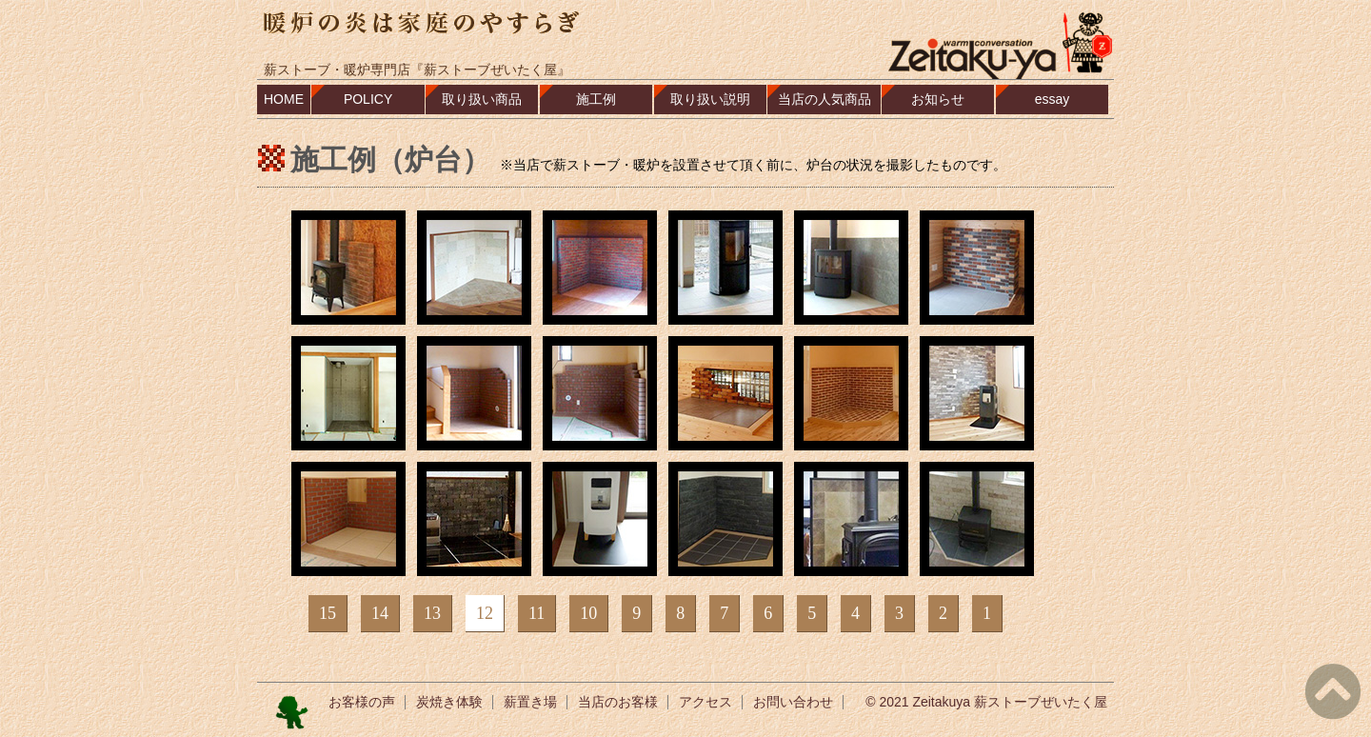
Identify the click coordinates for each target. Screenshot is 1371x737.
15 (327, 613)
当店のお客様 (618, 701)
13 (432, 613)
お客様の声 (361, 701)
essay (1052, 99)
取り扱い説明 (710, 99)
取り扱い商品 (482, 99)
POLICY (368, 99)
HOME (284, 99)
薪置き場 (530, 701)
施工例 (596, 99)
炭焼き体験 (449, 701)
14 (379, 613)
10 (588, 613)
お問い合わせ (793, 701)
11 (536, 613)
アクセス (705, 701)
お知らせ (937, 99)
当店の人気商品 (824, 99)
